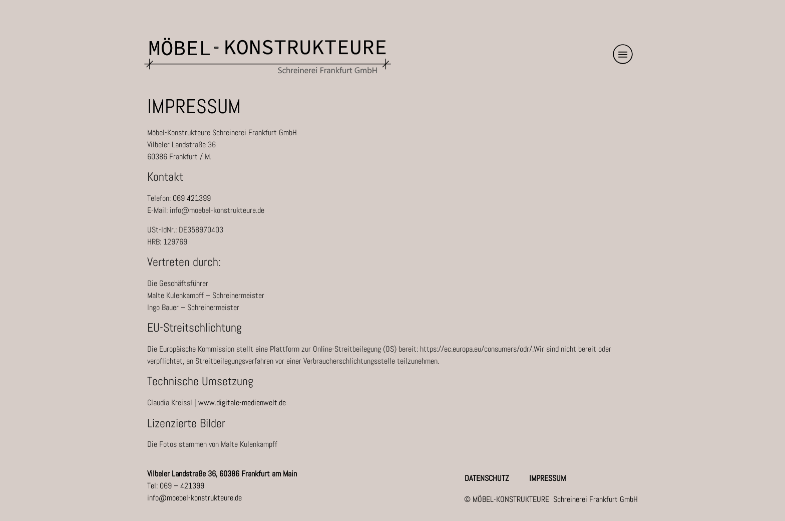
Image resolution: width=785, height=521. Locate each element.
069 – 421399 (182, 485)
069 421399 (192, 198)
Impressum (547, 478)
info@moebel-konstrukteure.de (194, 497)
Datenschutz (487, 478)
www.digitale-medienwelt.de (242, 402)
